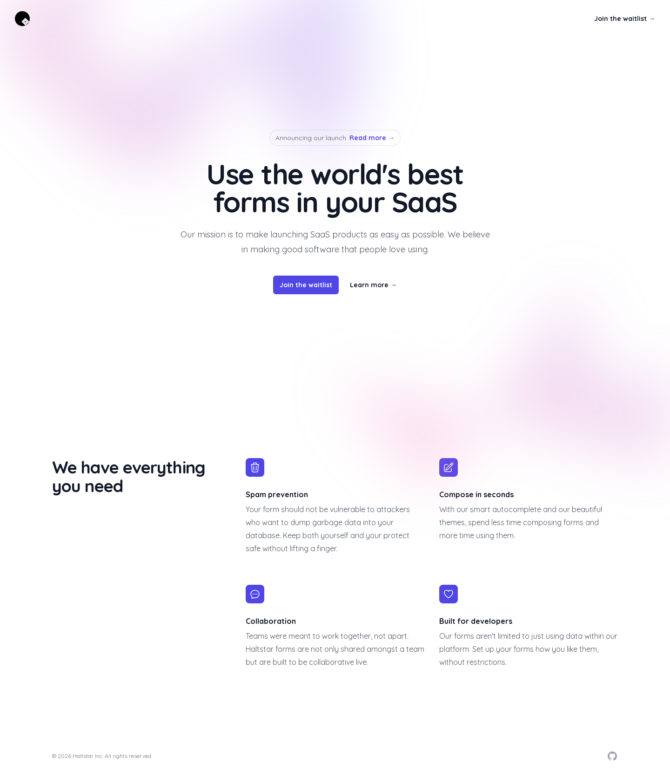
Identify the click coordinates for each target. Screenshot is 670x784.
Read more (372, 138)
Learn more (373, 285)
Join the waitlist (624, 18)
